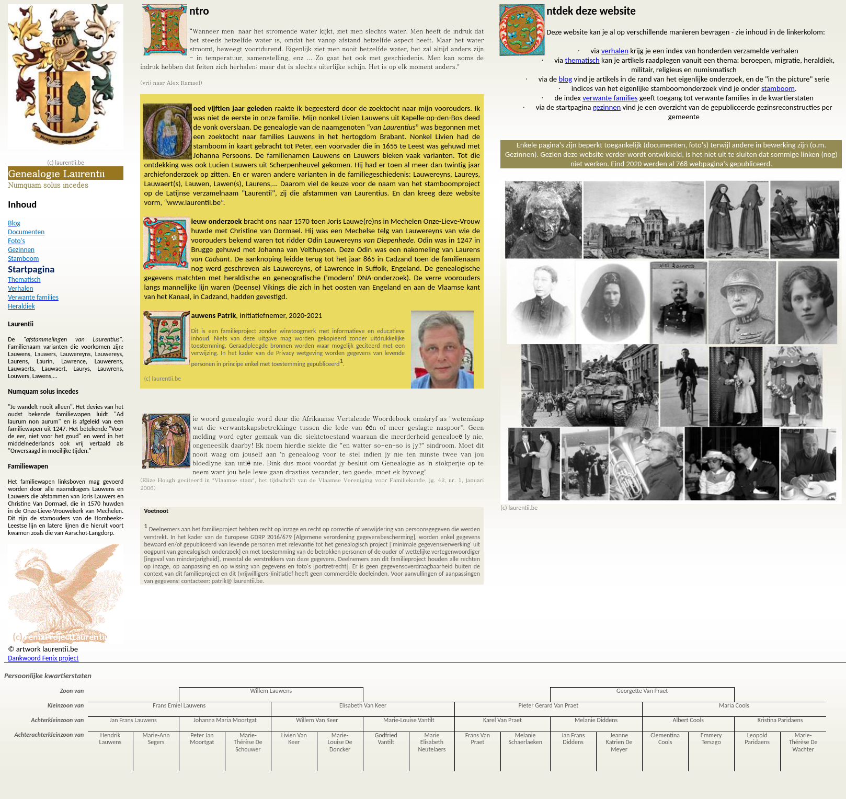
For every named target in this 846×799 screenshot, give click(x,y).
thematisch (582, 60)
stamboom (778, 88)
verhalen (614, 50)
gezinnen (607, 107)
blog (565, 79)
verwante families (609, 97)
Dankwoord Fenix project (43, 658)
